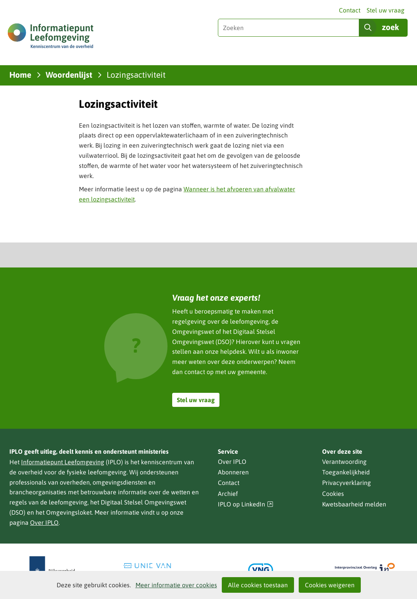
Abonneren (233, 472)
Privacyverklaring (346, 482)
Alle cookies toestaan (258, 584)
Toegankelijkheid (346, 472)
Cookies (333, 493)
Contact (349, 10)
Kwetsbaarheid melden (354, 504)
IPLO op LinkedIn (245, 504)
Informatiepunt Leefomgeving (62, 461)
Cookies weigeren (330, 584)
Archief (228, 493)
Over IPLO (44, 522)
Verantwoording (344, 461)
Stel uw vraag (386, 10)
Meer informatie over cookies (176, 584)
